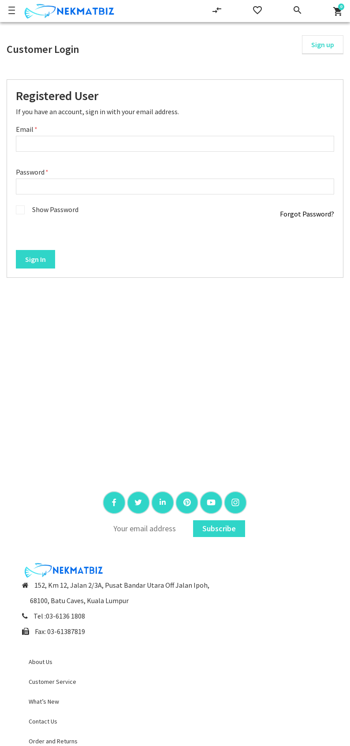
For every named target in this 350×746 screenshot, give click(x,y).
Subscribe (219, 528)
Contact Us (43, 721)
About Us (40, 662)
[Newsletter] (148, 528)
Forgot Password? (307, 213)
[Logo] (68, 11)
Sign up (322, 44)
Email (25, 129)
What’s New (44, 701)
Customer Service (52, 682)
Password (31, 172)
